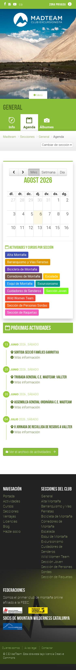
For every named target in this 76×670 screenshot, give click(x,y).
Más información (25, 357)
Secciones (27, 137)
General (44, 137)
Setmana (48, 172)
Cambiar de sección (57, 145)
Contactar (47, 648)
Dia (62, 172)
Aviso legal (31, 648)
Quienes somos (11, 648)
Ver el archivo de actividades (31, 452)
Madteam (9, 137)
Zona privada (57, 4)
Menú (38, 95)
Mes (33, 172)
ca (20, 4)
